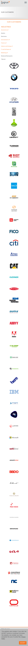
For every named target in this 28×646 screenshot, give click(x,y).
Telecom (3, 59)
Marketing (3, 52)
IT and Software (5, 49)
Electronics (4, 36)
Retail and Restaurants (6, 56)
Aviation (3, 33)
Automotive (4, 30)
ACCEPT (22, 643)
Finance (3, 43)
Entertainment (4, 39)
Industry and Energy (6, 46)
